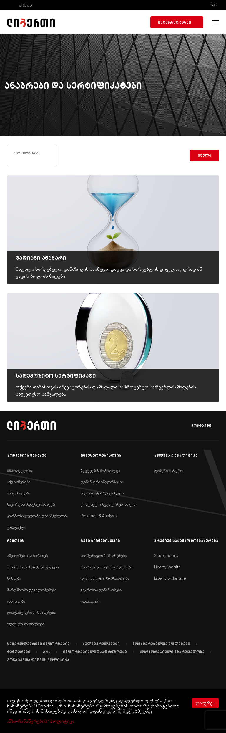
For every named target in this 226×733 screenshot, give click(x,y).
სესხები (14, 578)
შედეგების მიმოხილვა (100, 470)
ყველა (204, 155)
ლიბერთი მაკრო (168, 470)
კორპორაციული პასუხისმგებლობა (37, 516)
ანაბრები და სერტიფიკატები (33, 567)
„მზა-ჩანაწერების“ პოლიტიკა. (41, 721)
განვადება (16, 601)
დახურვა (205, 703)
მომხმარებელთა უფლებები (161, 644)
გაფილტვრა (26, 155)
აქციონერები (18, 481)
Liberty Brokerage (170, 578)
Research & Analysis (99, 516)
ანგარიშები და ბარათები (28, 555)
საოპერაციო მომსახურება (104, 555)
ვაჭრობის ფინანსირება (101, 590)
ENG (213, 5)
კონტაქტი (196, 425)
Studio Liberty (166, 555)
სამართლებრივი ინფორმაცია (38, 644)
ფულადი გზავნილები (25, 624)
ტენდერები (18, 652)
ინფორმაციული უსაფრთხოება (95, 652)
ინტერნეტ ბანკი (177, 22)
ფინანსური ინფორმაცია (102, 481)
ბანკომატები (18, 493)
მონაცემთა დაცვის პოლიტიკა (38, 660)
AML (46, 652)
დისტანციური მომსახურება (31, 612)
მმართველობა (20, 470)
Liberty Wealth (167, 567)
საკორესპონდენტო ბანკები (31, 504)
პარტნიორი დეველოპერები (31, 590)
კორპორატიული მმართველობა (172, 652)
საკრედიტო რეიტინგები (102, 493)
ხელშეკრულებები (101, 644)
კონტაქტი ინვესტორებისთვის (108, 504)
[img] (113, 229)
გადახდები (90, 601)
